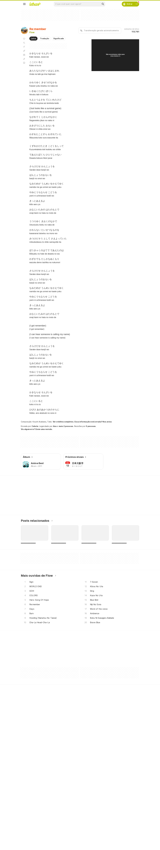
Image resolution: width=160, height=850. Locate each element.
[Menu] (24, 4)
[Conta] (136, 4)
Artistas (27, 825)
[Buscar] (102, 4)
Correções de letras (73, 834)
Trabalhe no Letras (113, 839)
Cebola (35, 426)
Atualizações (29, 839)
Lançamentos (29, 843)
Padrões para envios (113, 843)
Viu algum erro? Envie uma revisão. (37, 429)
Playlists (27, 834)
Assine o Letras (70, 839)
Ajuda (107, 821)
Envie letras (69, 830)
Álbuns (27, 830)
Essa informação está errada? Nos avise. (93, 422)
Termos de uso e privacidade (117, 825)
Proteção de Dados (113, 830)
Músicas (27, 821)
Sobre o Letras (111, 834)
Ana (55, 426)
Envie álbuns (69, 825)
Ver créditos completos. (63, 422)
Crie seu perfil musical (73, 821)
